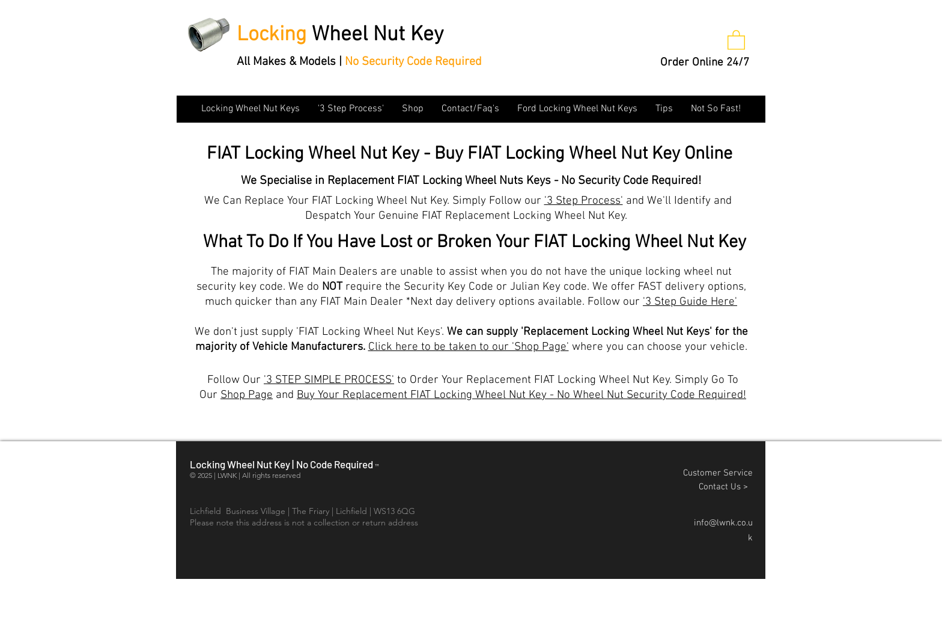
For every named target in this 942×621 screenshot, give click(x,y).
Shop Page (246, 395)
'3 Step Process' (583, 201)
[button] (736, 39)
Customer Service (718, 473)
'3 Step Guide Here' (690, 302)
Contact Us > (726, 487)
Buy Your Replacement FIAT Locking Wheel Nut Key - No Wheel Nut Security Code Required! (521, 395)
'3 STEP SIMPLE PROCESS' (329, 380)
